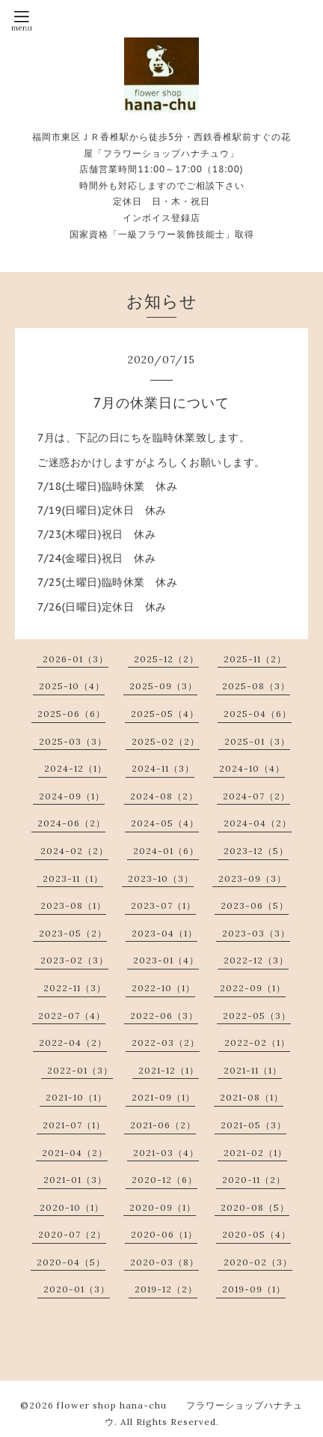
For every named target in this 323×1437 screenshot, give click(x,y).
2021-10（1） (76, 1097)
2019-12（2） (166, 1289)
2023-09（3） (252, 878)
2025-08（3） (256, 686)
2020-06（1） (164, 1234)
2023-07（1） (163, 905)
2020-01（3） (76, 1289)
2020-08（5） (255, 1207)
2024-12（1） (75, 768)
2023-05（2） (73, 933)
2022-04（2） (73, 1042)
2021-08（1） (251, 1097)
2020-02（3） (258, 1262)
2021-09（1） (163, 1097)
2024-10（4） (252, 768)
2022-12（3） (256, 960)
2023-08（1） (73, 905)
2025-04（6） (258, 713)
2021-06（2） (163, 1125)
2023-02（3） (74, 960)
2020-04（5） (71, 1262)
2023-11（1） (73, 878)
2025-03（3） (73, 741)
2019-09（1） (254, 1289)
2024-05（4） (165, 823)
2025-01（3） (257, 741)
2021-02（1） (255, 1152)
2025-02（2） (166, 741)
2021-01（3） (75, 1179)
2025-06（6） (71, 713)
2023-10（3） (161, 878)
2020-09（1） (162, 1207)
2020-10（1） (72, 1207)
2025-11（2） (255, 659)
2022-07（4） (71, 1015)
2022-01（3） (80, 1070)
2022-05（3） (257, 1015)
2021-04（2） (75, 1152)
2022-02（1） (257, 1042)
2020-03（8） (164, 1262)
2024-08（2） (164, 796)
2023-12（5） (256, 850)
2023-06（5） (255, 905)
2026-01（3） (75, 659)
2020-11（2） (254, 1179)
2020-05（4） (256, 1234)
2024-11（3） (163, 768)
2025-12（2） (166, 659)
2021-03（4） (166, 1152)
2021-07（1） (74, 1125)
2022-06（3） (164, 1015)
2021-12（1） (168, 1070)
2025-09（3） (163, 686)
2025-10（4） (72, 686)
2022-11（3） (74, 987)
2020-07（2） (72, 1234)
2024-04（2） (258, 823)
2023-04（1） (164, 933)
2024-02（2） (74, 850)
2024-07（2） (256, 796)
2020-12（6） (164, 1179)
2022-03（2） (166, 1042)
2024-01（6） (166, 850)
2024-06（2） (71, 823)
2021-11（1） (253, 1070)
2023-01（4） (166, 960)
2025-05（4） (165, 713)
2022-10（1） (163, 987)
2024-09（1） (72, 796)
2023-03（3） (256, 933)
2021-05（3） (253, 1125)
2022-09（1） (253, 987)
